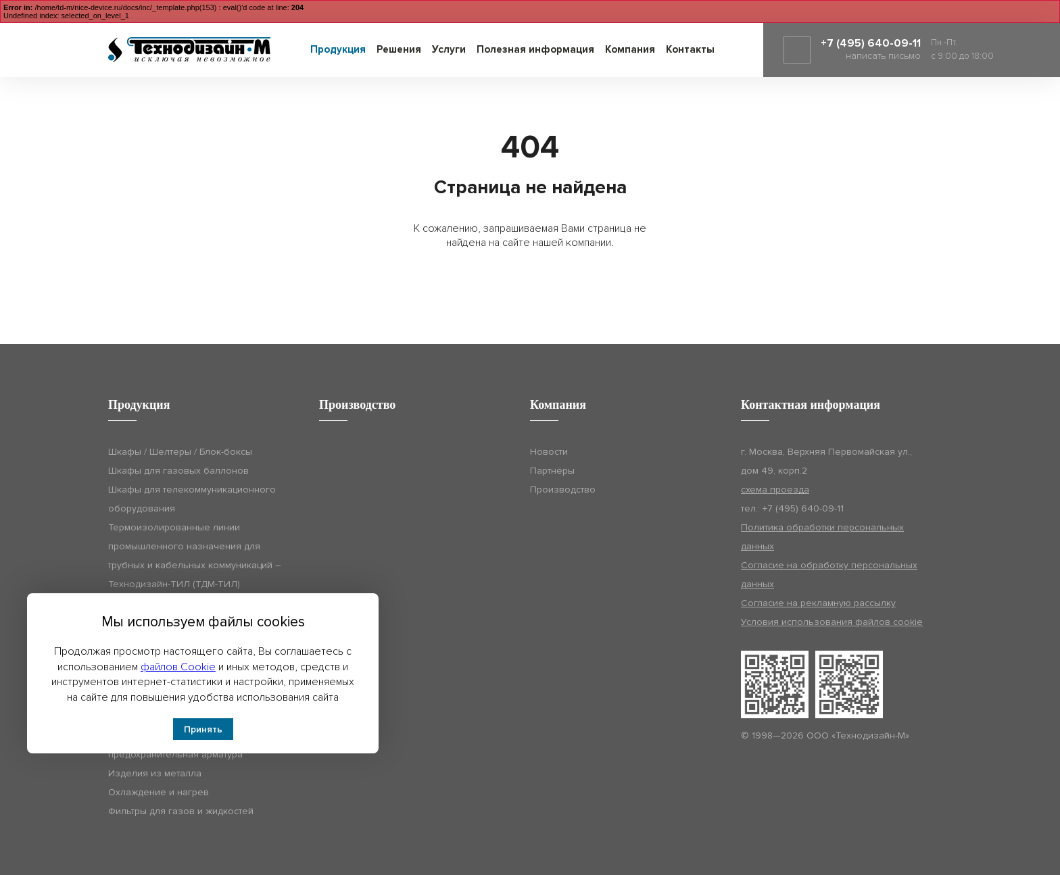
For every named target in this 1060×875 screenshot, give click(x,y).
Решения (399, 49)
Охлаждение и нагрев (158, 792)
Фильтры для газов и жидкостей (181, 811)
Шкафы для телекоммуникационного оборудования (192, 499)
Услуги (449, 49)
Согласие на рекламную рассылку (818, 603)
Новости (549, 451)
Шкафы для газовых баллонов (178, 470)
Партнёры (552, 470)
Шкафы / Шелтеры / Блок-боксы (180, 451)
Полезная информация (535, 49)
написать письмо (883, 55)
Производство (563, 489)
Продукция (338, 49)
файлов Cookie (178, 667)
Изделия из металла (154, 773)
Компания (630, 49)
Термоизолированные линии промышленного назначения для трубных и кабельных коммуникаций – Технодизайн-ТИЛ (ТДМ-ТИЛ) (194, 556)
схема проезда (775, 489)
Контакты (690, 49)
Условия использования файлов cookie (832, 622)
